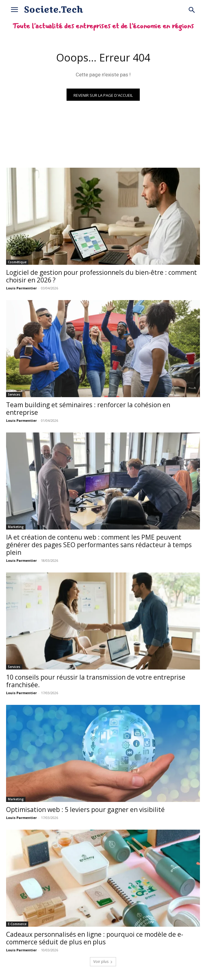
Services (14, 394)
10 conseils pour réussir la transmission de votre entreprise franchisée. (95, 681)
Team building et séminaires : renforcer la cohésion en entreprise (88, 409)
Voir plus (103, 961)
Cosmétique (17, 262)
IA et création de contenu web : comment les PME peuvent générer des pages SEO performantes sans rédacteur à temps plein (99, 545)
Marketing (16, 527)
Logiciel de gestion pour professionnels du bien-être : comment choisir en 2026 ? (101, 276)
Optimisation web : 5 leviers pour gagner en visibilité (85, 809)
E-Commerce (17, 924)
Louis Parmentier (21, 288)
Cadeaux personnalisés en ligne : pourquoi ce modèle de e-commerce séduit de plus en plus (94, 938)
